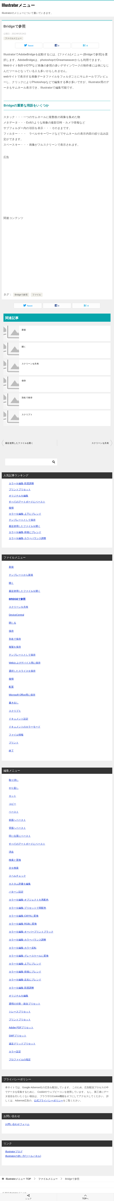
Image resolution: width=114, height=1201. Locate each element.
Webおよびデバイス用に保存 (25, 662)
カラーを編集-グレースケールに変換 (29, 955)
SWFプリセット (17, 1035)
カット (12, 796)
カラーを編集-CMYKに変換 (23, 915)
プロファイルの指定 (20, 1059)
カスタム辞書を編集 (20, 883)
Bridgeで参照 (21, 295)
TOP (18, 1178)
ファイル (36, 295)
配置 (11, 686)
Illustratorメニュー (18, 5)
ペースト (14, 811)
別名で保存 (27, 397)
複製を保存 (15, 646)
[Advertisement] (57, 184)
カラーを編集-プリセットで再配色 (27, 907)
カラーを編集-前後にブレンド (25, 532)
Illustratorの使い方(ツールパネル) (23, 1156)
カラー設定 (15, 1051)
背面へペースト (17, 828)
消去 (11, 851)
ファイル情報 (16, 734)
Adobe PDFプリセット (21, 1027)
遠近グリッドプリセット (22, 1043)
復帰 (11, 507)
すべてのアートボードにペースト (27, 501)
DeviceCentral (16, 614)
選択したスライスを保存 (22, 671)
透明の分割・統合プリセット (24, 1003)
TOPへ (85, 1197)
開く (24, 347)
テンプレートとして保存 (22, 520)
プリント (14, 742)
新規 (24, 330)
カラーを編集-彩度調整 (21, 483)
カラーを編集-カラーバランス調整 (27, 538)
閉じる (12, 622)
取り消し (14, 780)
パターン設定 (16, 891)
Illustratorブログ (14, 1151)
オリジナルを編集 (18, 495)
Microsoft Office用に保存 (22, 694)
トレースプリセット (20, 1011)
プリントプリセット (20, 489)
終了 (11, 750)
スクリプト (27, 414)
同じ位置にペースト (20, 836)
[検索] (31, 462)
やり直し (14, 788)
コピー (12, 804)
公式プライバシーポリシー (48, 1100)
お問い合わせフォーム (17, 1124)
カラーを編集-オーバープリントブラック (31, 931)
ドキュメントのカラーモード (24, 726)
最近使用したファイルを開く (19, 443)
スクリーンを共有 (30, 364)
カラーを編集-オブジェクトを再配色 (29, 899)
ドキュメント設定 (18, 718)
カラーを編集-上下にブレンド (25, 513)
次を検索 (14, 868)
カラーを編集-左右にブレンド (25, 979)
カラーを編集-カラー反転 (22, 947)
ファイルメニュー (13, 38)
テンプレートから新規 (21, 575)
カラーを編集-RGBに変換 (23, 923)
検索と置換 (15, 860)
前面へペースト (17, 820)
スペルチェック (17, 875)
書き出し (14, 702)
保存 (24, 380)
